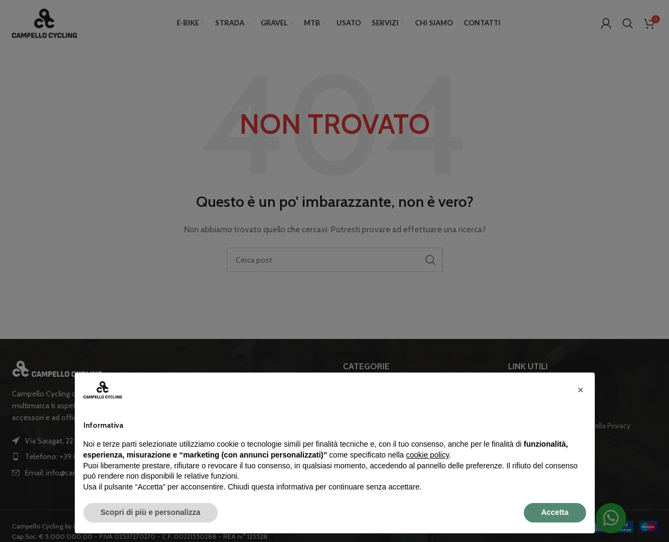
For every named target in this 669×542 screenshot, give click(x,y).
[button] (580, 390)
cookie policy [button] (427, 454)
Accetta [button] (555, 512)
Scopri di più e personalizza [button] (150, 512)
